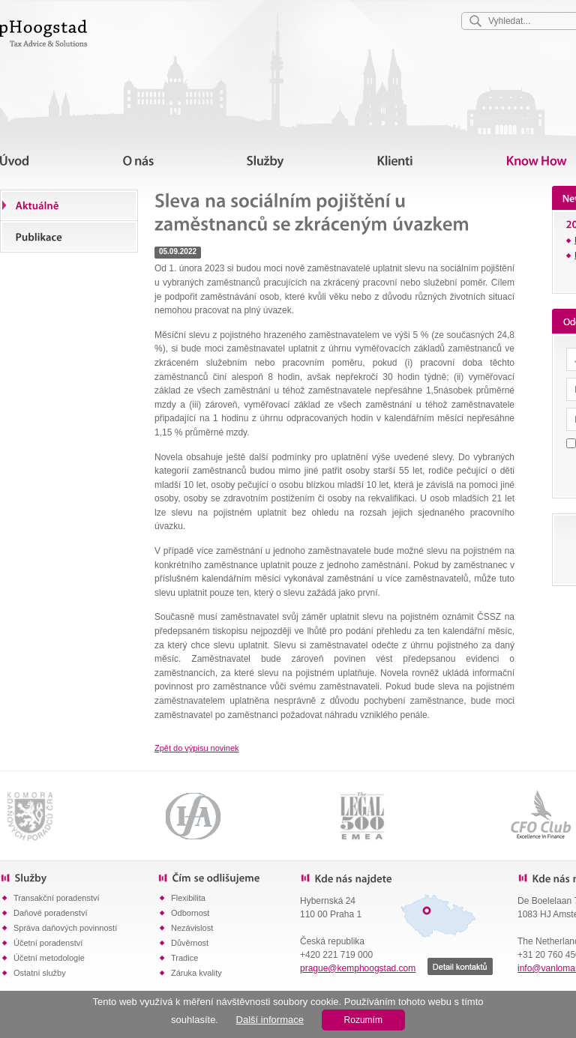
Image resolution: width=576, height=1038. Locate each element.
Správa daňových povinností (65, 927)
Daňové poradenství (50, 912)
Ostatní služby (40, 972)
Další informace (270, 1019)
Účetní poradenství (48, 942)
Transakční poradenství (57, 897)
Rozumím (363, 1020)
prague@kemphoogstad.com (358, 968)
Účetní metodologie (49, 957)
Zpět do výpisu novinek (196, 747)
